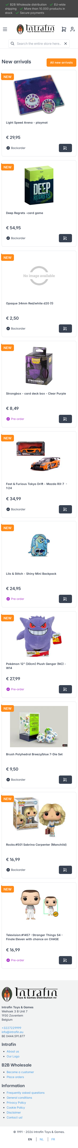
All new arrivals (61, 62)
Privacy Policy (16, 1102)
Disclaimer (14, 1112)
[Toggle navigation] (5, 29)
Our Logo (13, 1056)
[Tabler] (36, 29)
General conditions (19, 1097)
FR (53, 1139)
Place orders (15, 1077)
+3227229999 (11, 1028)
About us (13, 1051)
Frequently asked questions (26, 1092)
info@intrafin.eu (12, 1032)
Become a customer (20, 1072)
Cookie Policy (16, 1107)
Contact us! (14, 1117)
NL (42, 1139)
